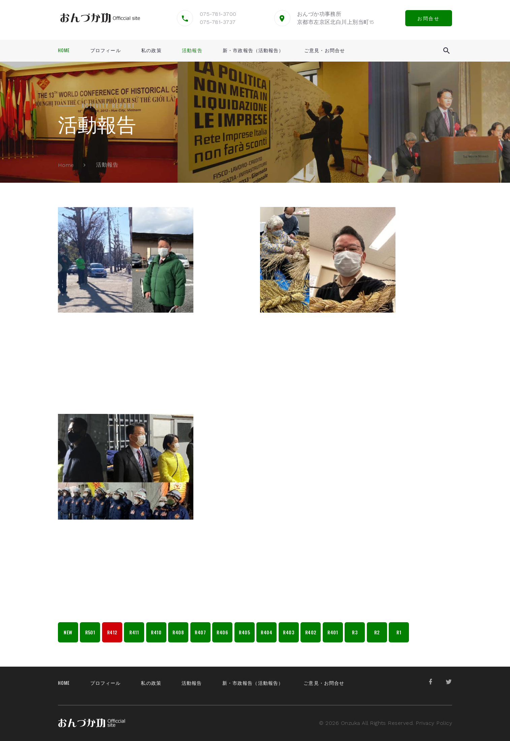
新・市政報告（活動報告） (253, 50)
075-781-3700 (218, 14)
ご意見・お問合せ (324, 50)
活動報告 (192, 50)
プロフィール (105, 50)
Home (64, 50)
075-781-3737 (218, 22)
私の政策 (151, 50)
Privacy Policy (434, 723)
